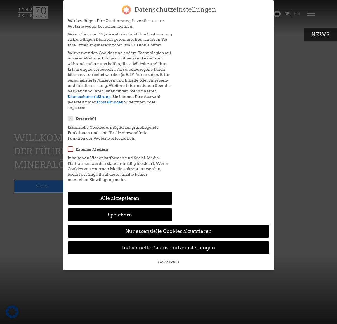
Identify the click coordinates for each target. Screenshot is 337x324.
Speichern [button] (222, 131)
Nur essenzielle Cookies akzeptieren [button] (168, 148)
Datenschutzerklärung (87, 107)
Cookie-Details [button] (168, 178)
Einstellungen (107, 113)
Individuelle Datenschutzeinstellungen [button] (168, 164)
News (320, 34)
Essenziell (189, 24)
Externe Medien (195, 54)
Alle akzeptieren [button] (115, 131)
